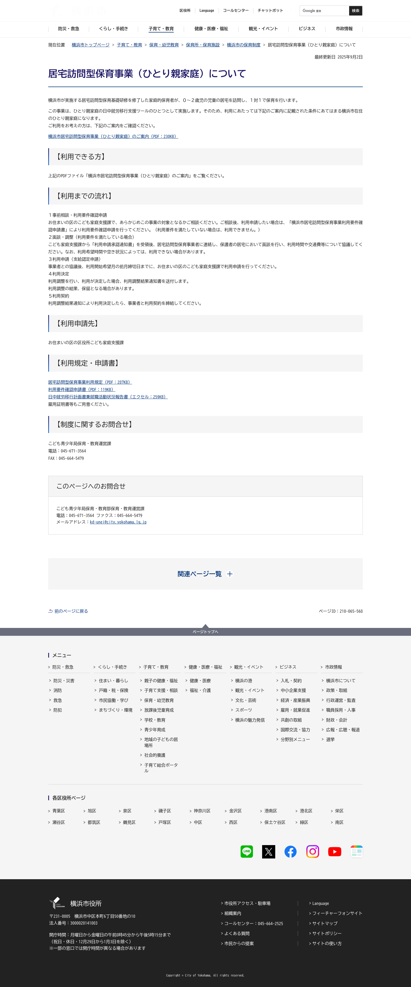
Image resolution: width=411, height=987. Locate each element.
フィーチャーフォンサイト (337, 913)
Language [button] (206, 10)
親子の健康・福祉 (161, 681)
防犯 (57, 710)
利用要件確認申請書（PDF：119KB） (81, 389)
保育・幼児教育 (164, 45)
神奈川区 (202, 811)
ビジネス (288, 667)
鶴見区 (129, 822)
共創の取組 (291, 720)
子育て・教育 (129, 45)
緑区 (304, 822)
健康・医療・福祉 (205, 667)
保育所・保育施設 (203, 45)
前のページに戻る (71, 611)
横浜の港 (243, 681)
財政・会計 (336, 720)
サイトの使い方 (327, 943)
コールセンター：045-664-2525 (253, 923)
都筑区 (94, 822)
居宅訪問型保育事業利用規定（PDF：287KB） (90, 382)
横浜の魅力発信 (250, 720)
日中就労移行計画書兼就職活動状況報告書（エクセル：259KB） (108, 397)
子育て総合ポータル (161, 768)
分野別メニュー (295, 739)
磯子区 (165, 811)
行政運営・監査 (340, 700)
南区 (339, 822)
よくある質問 (237, 933)
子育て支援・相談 (161, 690)
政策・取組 (336, 690)
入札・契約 (291, 681)
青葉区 (58, 811)
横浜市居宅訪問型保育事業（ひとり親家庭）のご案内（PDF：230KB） (113, 136)
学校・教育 (154, 720)
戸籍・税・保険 (113, 690)
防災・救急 (62, 667)
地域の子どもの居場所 (161, 742)
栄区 (339, 811)
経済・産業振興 (295, 700)
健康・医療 (200, 681)
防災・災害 (63, 681)
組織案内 (232, 913)
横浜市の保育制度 (244, 45)
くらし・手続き (112, 667)
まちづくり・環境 (115, 710)
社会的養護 (154, 755)
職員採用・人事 (340, 710)
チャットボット (270, 10)
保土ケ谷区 (274, 822)
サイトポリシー (327, 933)
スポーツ (243, 710)
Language (320, 903)
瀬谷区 (58, 822)
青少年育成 (154, 730)
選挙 (330, 739)
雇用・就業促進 (295, 710)
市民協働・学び (113, 700)
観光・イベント (249, 667)
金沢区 (235, 811)
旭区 (92, 811)
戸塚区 (165, 822)
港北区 (306, 811)
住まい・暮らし (113, 681)
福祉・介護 (200, 690)
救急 (57, 700)
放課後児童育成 (159, 710)
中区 (198, 822)
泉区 (127, 811)
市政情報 (333, 667)
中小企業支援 (293, 690)
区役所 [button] (185, 10)
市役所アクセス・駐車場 (247, 903)
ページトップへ (205, 632)
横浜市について (340, 681)
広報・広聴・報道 (343, 730)
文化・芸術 (245, 700)
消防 (57, 690)
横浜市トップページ (91, 45)
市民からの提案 (239, 943)
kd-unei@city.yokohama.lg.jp (118, 522)
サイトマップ (325, 923)
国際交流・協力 (295, 730)
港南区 (270, 811)
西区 (233, 822)
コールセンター (236, 10)
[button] (206, 574)
